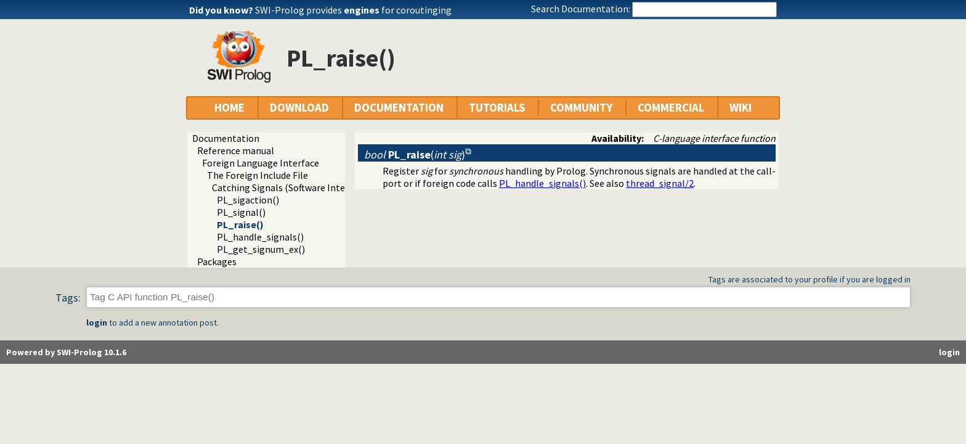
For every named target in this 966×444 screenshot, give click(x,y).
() (414, 154)
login (96, 322)
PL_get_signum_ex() (261, 249)
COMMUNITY (581, 108)
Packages (217, 261)
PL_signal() (241, 212)
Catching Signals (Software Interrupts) (293, 187)
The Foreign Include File (257, 175)
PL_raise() (240, 224)
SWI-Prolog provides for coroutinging (353, 10)
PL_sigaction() (248, 200)
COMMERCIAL (671, 108)
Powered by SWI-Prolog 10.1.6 (66, 352)
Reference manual (235, 150)
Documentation (225, 138)
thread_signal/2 (660, 183)
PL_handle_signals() (260, 237)
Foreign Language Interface (260, 163)
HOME (229, 108)
